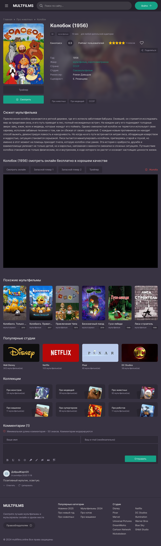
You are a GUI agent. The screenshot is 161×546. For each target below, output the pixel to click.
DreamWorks (119, 525)
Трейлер (23, 89)
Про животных (59, 101)
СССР (76, 66)
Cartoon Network (122, 529)
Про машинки (88, 516)
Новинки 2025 (66, 508)
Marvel (116, 516)
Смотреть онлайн (16, 169)
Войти (144, 5)
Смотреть (25, 99)
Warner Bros (141, 521)
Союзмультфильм (83, 70)
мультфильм (80, 62)
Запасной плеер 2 (71, 169)
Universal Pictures (122, 521)
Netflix (138, 508)
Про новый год (66, 512)
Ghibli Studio (142, 529)
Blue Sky (139, 525)
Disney (116, 508)
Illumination (141, 516)
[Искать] (41, 6)
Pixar (115, 512)
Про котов (86, 512)
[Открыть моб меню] (6, 5)
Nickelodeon (119, 533)
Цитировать (27, 485)
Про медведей (77, 101)
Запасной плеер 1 (44, 169)
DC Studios (141, 512)
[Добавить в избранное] (141, 43)
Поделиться (150, 50)
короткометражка (98, 62)
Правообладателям (17, 525)
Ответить (10, 485)
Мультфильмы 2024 (91, 508)
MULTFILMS (23, 6)
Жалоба (151, 169)
